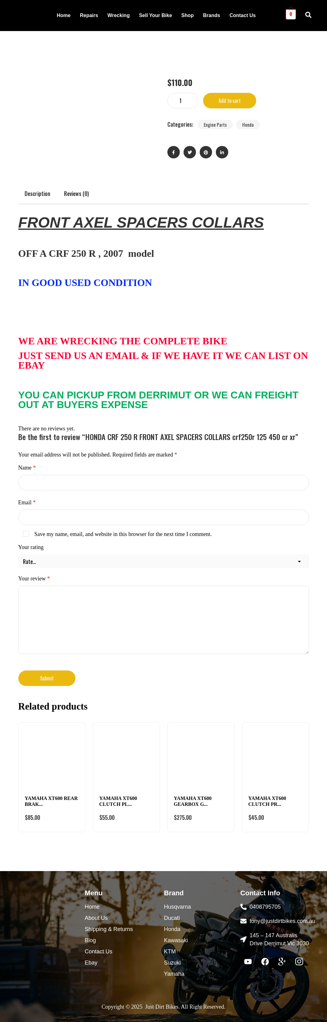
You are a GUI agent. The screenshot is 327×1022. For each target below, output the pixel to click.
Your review (34, 578)
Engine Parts (215, 124)
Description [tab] (37, 193)
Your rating (31, 547)
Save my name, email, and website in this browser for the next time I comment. (123, 534)
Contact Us (242, 15)
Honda (248, 124)
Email (27, 502)
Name (27, 468)
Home (63, 15)
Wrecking (118, 15)
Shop (187, 15)
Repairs (89, 15)
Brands (211, 15)
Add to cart (230, 100)
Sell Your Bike (155, 15)
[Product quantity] (182, 100)
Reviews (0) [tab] (76, 193)
